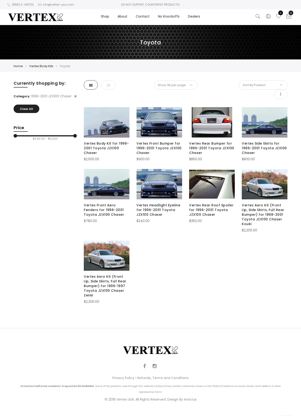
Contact (143, 16)
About (122, 16)
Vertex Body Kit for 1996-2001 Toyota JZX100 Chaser (106, 148)
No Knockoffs (169, 16)
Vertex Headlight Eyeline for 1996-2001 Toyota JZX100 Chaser (158, 210)
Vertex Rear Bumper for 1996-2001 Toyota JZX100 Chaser (211, 148)
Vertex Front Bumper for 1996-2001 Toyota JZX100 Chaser (159, 148)
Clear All (26, 109)
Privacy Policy (123, 378)
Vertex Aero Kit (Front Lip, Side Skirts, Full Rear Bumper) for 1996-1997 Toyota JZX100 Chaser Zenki (105, 286)
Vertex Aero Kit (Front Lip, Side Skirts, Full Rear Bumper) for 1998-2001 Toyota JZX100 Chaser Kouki (263, 214)
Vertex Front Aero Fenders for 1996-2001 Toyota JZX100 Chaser (104, 210)
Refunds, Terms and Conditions (163, 378)
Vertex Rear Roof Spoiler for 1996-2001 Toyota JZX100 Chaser (211, 210)
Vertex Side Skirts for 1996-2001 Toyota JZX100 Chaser (264, 148)
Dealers (194, 16)
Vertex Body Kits (41, 66)
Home (18, 66)
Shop (105, 16)
